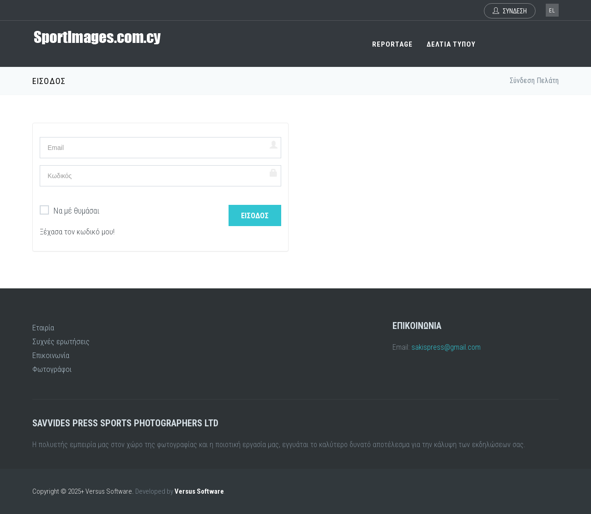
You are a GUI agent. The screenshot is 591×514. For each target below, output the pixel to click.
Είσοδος (255, 215)
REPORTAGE (392, 44)
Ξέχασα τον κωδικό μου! (77, 231)
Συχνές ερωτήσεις (61, 341)
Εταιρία (43, 327)
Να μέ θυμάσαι (69, 211)
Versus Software (199, 491)
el (552, 10)
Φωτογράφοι (52, 369)
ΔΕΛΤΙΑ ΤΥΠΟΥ (451, 44)
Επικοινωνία (50, 355)
